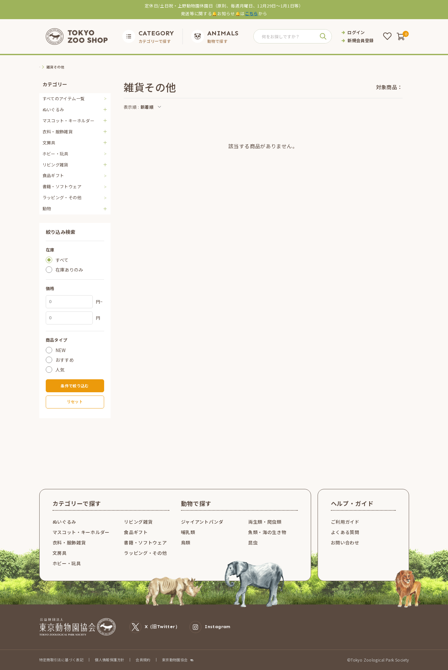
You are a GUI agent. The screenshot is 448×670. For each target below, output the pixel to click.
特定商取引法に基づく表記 (61, 659)
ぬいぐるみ (65, 521)
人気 (60, 369)
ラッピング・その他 (62, 197)
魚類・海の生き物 (267, 532)
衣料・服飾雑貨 (69, 542)
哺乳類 (188, 532)
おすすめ (64, 360)
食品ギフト (53, 175)
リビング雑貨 (138, 521)
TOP (43, 67)
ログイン (356, 32)
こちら (251, 13)
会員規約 (143, 659)
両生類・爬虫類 (265, 521)
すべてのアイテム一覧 (63, 98)
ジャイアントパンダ (202, 521)
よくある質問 (345, 532)
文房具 (60, 553)
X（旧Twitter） (154, 627)
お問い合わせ (345, 542)
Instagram (210, 627)
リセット (75, 401)
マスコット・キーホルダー (81, 532)
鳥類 (185, 542)
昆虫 (253, 542)
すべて (62, 260)
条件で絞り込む (75, 385)
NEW (60, 350)
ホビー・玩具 (55, 154)
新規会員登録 (360, 40)
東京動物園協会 (175, 660)
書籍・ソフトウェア (62, 186)
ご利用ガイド (345, 521)
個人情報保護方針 (109, 659)
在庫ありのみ (69, 269)
